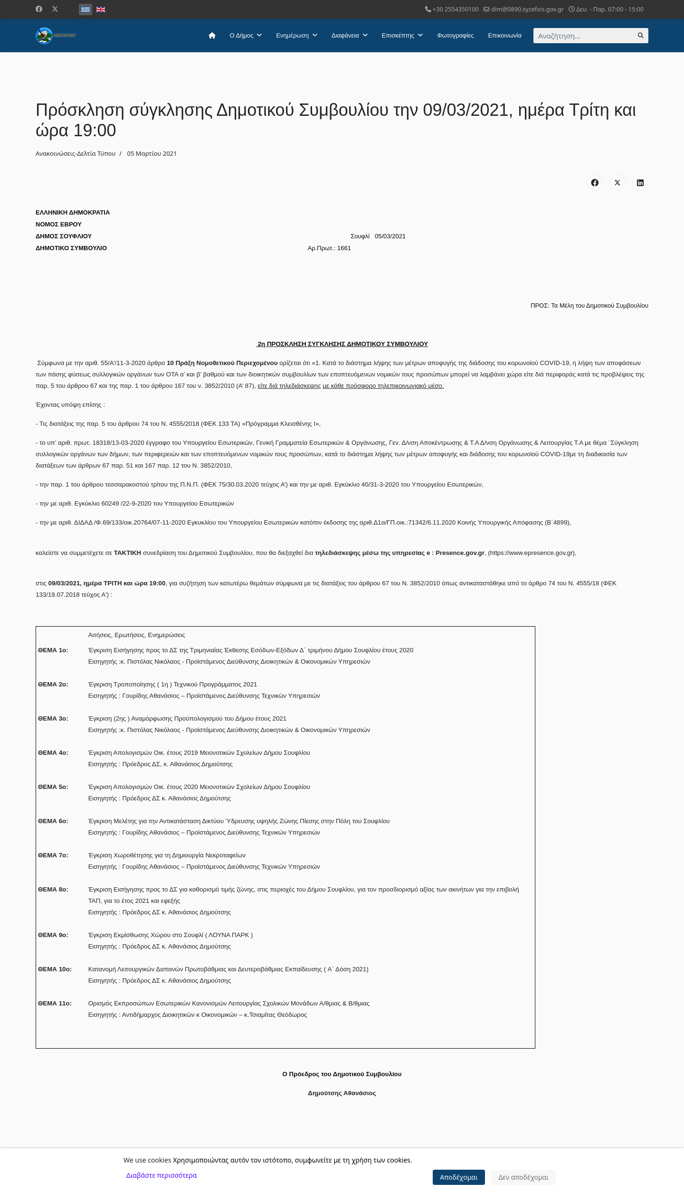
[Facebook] (39, 8)
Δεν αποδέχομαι (523, 1177)
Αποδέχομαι (459, 1177)
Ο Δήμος (242, 35)
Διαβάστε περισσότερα (161, 1175)
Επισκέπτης (398, 35)
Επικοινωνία (505, 35)
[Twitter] (55, 8)
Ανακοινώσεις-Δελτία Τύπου (75, 153)
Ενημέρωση (292, 35)
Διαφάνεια (345, 35)
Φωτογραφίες (455, 35)
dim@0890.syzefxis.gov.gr (527, 9)
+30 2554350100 (456, 9)
